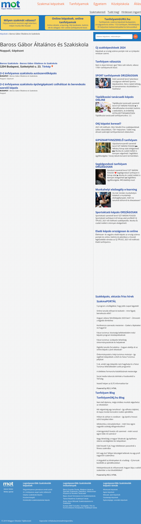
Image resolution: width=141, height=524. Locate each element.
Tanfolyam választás (108, 61)
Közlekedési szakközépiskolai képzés (36, 500)
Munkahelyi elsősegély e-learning (116, 189)
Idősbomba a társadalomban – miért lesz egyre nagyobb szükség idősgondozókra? (116, 425)
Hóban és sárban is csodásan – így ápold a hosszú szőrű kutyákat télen (117, 418)
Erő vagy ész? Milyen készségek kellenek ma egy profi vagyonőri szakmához (118, 454)
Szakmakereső (97, 12)
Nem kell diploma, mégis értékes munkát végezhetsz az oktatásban (118, 403)
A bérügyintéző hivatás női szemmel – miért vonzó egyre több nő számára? (117, 432)
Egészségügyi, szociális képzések (115, 500)
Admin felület (8, 489)
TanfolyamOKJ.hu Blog (110, 397)
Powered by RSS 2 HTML (106, 388)
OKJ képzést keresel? (108, 123)
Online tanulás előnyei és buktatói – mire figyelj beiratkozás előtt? (116, 312)
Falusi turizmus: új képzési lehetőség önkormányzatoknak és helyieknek (111, 341)
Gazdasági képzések (110, 497)
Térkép (47, 66)
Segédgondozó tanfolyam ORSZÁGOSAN (111, 165)
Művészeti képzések (110, 489)
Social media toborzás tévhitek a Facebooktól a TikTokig (116, 377)
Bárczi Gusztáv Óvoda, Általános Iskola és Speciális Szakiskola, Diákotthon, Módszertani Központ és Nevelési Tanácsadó (79, 491)
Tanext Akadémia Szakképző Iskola (75, 498)
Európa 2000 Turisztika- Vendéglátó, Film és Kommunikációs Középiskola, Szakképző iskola (80, 507)
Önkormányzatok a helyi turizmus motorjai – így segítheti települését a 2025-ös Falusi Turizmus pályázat (116, 357)
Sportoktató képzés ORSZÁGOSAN (116, 212)
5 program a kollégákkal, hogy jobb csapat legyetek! (118, 306)
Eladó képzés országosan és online (116, 231)
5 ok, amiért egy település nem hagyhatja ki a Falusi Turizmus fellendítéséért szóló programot (118, 365)
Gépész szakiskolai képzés (32, 495)
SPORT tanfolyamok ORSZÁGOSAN (116, 75)
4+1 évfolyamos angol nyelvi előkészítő (37, 492)
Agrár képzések (108, 492)
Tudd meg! (113, 12)
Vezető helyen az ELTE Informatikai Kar (112, 383)
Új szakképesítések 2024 (110, 47)
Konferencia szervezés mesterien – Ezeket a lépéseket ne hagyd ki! (119, 326)
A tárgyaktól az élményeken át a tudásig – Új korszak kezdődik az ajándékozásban (118, 461)
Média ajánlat (8, 492)
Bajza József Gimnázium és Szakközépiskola (79, 496)
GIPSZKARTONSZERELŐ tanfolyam (116, 140)
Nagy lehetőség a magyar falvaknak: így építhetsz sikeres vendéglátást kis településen (117, 439)
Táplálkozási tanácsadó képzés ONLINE (114, 98)
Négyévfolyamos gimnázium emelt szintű (37, 489)
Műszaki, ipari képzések (111, 495)
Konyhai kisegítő (29, 497)
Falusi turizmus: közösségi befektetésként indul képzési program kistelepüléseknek (116, 333)
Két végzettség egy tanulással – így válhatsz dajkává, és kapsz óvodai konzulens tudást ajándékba (118, 410)
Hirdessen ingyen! (131, 12)
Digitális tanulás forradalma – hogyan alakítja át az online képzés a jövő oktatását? (117, 348)
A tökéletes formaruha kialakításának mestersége (117, 371)
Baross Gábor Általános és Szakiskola (23, 76)
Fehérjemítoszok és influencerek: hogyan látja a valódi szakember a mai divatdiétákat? (119, 468)
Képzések (4, 34)
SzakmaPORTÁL (106, 301)
